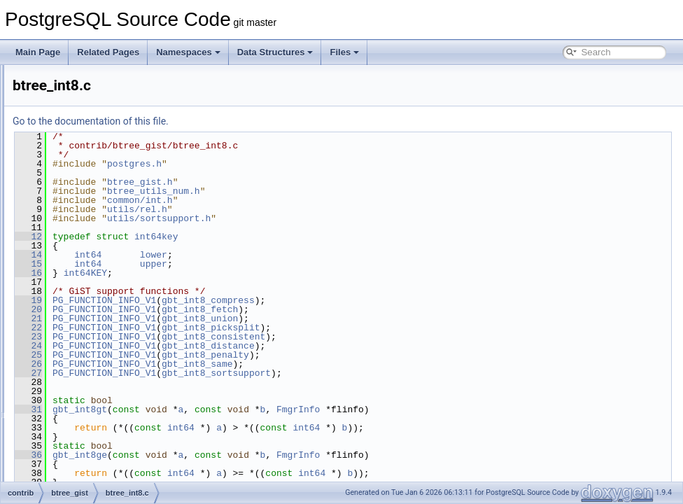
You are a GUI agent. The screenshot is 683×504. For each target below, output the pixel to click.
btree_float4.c (94, 172)
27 (203, 373)
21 (203, 318)
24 (203, 346)
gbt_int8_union (375, 318)
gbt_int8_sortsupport (391, 373)
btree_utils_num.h (102, 434)
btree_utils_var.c (99, 449)
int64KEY (260, 273)
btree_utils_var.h (99, 465)
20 (203, 309)
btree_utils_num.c (102, 419)
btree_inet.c (91, 234)
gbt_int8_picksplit (386, 327)
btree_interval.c (97, 295)
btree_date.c (92, 141)
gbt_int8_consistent (388, 336)
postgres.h (309, 164)
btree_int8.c (91, 280)
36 (203, 455)
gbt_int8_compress (383, 300)
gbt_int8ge (254, 455)
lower (328, 254)
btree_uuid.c (92, 480)
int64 (262, 254)
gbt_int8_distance (383, 346)
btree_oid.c (89, 357)
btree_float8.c (94, 187)
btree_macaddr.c (100, 311)
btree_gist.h (91, 218)
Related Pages (108, 52)
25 (203, 355)
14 (203, 254)
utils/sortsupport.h (334, 218)
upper (328, 264)
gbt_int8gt (254, 409)
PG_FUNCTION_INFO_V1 (279, 300)
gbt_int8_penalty (380, 355)
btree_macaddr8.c (102, 326)
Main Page (37, 52)
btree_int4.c (91, 265)
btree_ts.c (87, 403)
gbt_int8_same (372, 364)
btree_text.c (91, 372)
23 (203, 336)
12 (203, 236)
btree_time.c (92, 388)
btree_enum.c (94, 157)
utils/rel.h (312, 209)
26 (203, 364)
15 (203, 264)
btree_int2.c (91, 249)
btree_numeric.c (99, 341)
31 (203, 409)
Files (344, 52)
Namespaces (188, 52)
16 (203, 273)
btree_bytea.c (94, 110)
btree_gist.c (90, 203)
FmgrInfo (473, 409)
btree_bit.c (88, 80)
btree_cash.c (93, 126)
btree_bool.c (92, 95)
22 (203, 327)
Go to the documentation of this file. (266, 121)
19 (203, 300)
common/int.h (315, 200)
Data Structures (275, 52)
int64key (331, 236)
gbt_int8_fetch (375, 309)
